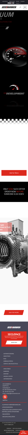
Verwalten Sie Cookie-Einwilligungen (14, 432)
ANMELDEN (14, 342)
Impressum (9, 428)
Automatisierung (9, 353)
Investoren (23, 1)
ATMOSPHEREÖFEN (7, 407)
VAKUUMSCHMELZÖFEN (8, 416)
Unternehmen (5, 1)
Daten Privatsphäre (20, 430)
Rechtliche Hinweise (17, 428)
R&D (5, 358)
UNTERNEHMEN (8, 379)
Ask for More (14, 173)
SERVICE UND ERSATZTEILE (11, 363)
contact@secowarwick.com (13, 393)
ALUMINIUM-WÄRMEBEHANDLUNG (11, 404)
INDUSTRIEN (7, 356)
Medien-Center (12, 1)
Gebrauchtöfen (8, 361)
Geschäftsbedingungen (9, 430)
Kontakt (6, 374)
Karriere (17, 1)
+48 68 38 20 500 (9, 391)
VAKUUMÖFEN (6, 414)
